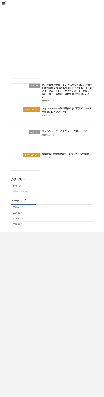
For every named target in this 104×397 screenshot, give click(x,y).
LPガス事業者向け (19, 264)
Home (13, 235)
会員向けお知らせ (20, 191)
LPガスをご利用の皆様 (21, 253)
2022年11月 (18, 207)
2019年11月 (18, 218)
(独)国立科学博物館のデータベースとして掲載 (65, 154)
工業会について (18, 241)
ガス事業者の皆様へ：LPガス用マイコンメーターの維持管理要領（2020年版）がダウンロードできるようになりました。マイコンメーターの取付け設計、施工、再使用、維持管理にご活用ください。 (67, 90)
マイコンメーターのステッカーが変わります (64, 131)
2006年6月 (17, 224)
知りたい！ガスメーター (21, 247)
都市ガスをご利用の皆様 (21, 258)
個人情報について (18, 270)
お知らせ (17, 186)
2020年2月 (17, 213)
